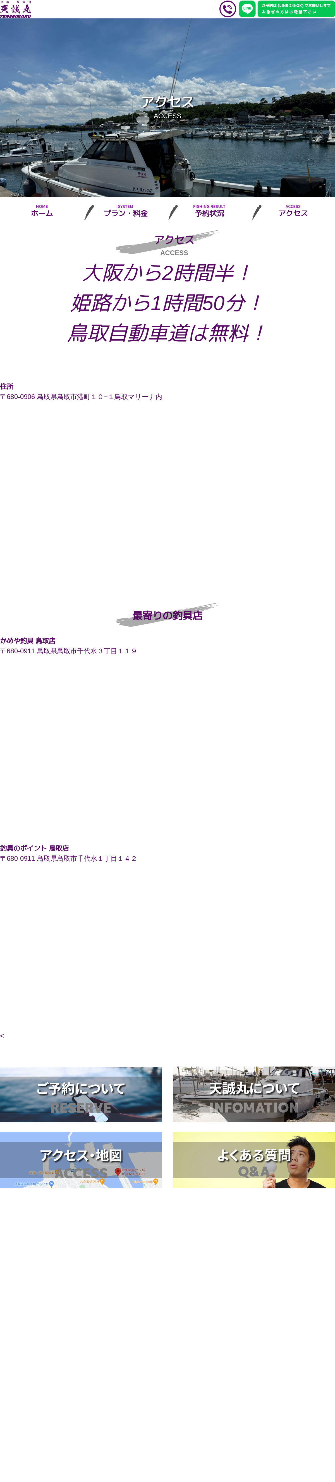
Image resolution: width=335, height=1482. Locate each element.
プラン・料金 (126, 213)
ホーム (42, 213)
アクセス (293, 213)
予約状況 (209, 213)
